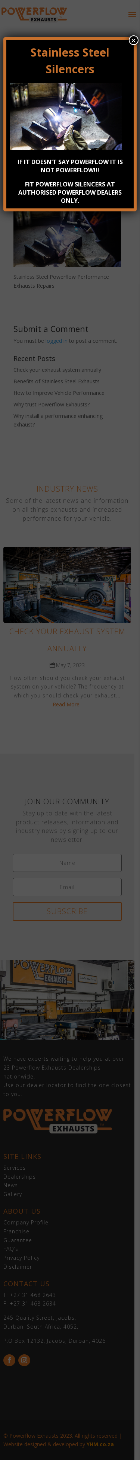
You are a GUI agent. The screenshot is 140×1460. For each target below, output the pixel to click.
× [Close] (133, 40)
